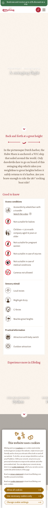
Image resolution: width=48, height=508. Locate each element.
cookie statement (18, 467)
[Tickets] (38, 9)
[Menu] (44, 9)
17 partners (19, 448)
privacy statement (16, 474)
